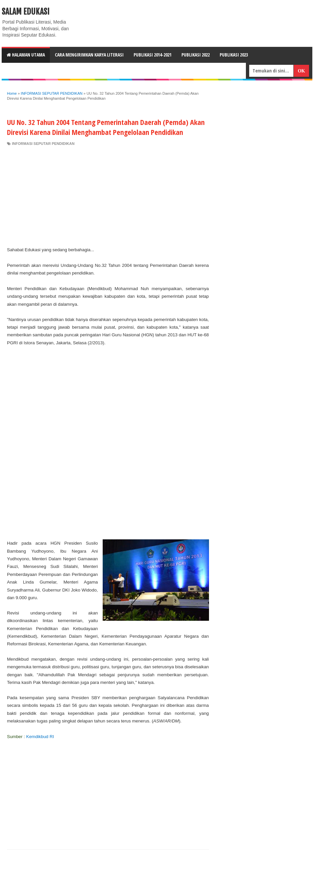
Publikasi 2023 (234, 55)
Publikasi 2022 (195, 55)
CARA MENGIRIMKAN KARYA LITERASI (89, 55)
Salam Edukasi (26, 12)
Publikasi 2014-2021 (152, 55)
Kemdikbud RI (40, 736)
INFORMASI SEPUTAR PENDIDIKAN (43, 144)
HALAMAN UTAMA (26, 55)
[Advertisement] (108, 196)
